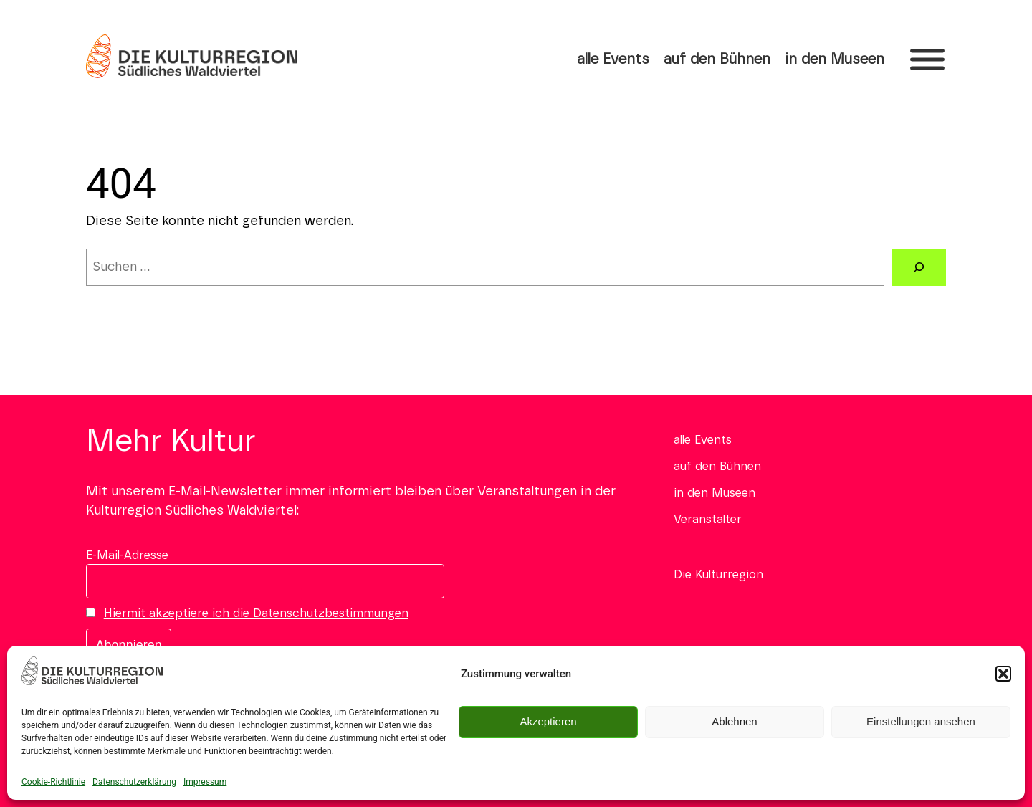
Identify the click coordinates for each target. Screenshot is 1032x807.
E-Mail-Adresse (127, 555)
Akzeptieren (548, 721)
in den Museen (834, 59)
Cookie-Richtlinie (53, 782)
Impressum (204, 782)
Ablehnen (734, 721)
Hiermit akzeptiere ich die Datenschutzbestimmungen (256, 613)
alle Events (613, 59)
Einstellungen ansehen (920, 721)
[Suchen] (919, 267)
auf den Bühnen (717, 59)
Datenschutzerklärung (134, 782)
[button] (1003, 674)
